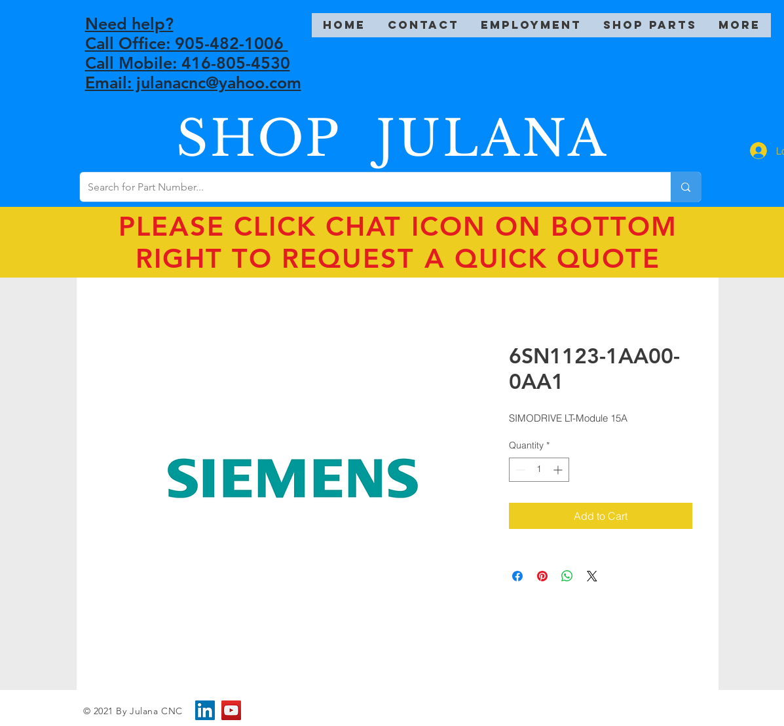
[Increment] (559, 469)
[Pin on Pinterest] (542, 576)
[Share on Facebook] (517, 576)
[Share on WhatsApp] (567, 576)
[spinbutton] (539, 469)
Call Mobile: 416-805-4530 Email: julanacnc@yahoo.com (193, 72)
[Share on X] (592, 576)
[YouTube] (231, 710)
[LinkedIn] (205, 710)
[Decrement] (519, 469)
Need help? (129, 23)
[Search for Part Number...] (366, 187)
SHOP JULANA (392, 138)
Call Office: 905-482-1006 (186, 43)
